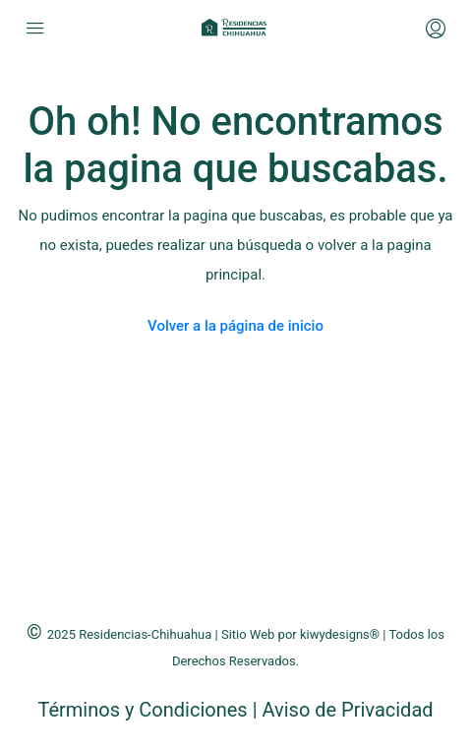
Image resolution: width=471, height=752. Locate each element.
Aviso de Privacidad (347, 709)
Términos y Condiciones (144, 709)
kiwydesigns (335, 634)
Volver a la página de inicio (235, 326)
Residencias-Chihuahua (145, 634)
